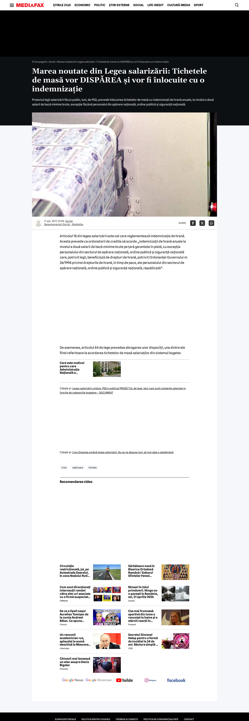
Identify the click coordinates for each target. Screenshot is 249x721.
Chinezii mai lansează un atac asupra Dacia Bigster (75, 662)
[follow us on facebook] (176, 680)
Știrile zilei (62, 5)
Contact (189, 719)
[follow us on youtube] (124, 680)
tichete (93, 467)
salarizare (77, 467)
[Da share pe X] (202, 223)
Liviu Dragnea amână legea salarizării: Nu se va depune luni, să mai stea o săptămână (123, 452)
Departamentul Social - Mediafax (63, 224)
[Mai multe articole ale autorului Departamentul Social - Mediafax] (38, 223)
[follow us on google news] (73, 680)
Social (138, 5)
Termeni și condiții (127, 719)
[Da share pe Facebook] (193, 223)
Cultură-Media (178, 5)
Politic (99, 5)
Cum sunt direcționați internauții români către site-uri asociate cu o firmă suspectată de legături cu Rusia (75, 592)
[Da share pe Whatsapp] (211, 223)
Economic (82, 5)
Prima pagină (39, 61)
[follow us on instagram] (150, 680)
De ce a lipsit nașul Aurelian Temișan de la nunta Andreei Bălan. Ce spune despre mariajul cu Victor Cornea (74, 615)
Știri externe (119, 5)
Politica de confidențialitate (161, 719)
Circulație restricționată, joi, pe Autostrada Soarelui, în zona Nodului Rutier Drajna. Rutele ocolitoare (75, 570)
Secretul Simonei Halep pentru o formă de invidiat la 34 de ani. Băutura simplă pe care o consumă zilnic (143, 639)
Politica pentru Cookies (95, 719)
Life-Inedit (155, 5)
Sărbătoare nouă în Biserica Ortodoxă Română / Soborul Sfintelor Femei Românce (141, 570)
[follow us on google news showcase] (99, 680)
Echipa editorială (65, 719)
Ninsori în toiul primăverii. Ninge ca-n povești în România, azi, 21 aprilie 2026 (143, 592)
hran (64, 467)
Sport (198, 5)
